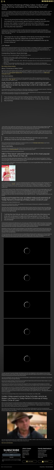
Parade (13, 183)
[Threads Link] (51, 1)
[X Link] (46, 1)
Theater (23, 457)
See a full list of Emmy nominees (9, 66)
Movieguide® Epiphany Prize (16, 72)
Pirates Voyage (40, 457)
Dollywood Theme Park (42, 451)
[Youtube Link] (52, 1)
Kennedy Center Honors (38, 142)
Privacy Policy (42, 466)
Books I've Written (25, 451)
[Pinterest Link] (49, 1)
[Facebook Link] (44, 1)
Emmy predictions (14, 149)
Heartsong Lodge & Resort (42, 454)
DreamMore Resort (41, 453)
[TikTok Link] (47, 1)
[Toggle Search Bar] (4, 1)
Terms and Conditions (49, 466)
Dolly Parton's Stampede (42, 450)
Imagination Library (25, 453)
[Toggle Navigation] (2, 1)
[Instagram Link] (42, 1)
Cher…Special (12, 79)
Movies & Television (25, 454)
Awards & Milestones (25, 450)
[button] (29, 461)
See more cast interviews (7, 442)
